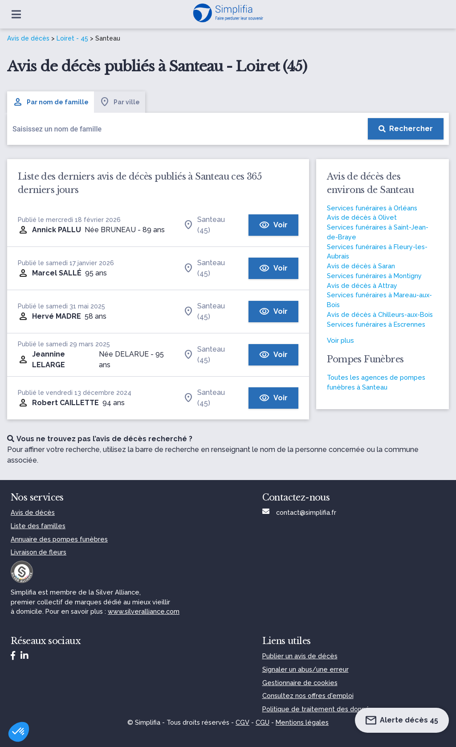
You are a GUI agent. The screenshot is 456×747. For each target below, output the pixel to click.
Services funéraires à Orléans (372, 208)
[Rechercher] (406, 129)
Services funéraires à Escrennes (376, 324)
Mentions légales (302, 722)
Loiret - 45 (72, 38)
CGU (262, 722)
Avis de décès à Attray (362, 285)
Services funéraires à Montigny (374, 275)
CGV (242, 722)
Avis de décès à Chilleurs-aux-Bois (380, 314)
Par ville (119, 102)
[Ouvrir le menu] (16, 14)
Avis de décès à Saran (361, 266)
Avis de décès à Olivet (362, 217)
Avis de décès (28, 38)
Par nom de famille (50, 102)
